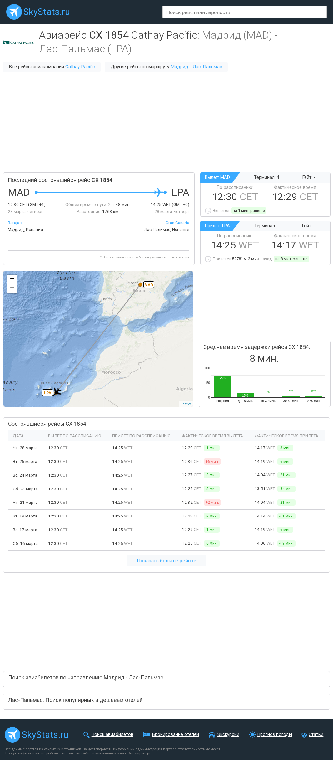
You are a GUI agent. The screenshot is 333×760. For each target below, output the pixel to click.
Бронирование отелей (175, 734)
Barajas (15, 222)
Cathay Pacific (80, 67)
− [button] (12, 288)
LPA (47, 393)
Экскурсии (228, 734)
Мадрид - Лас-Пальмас (196, 67)
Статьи (316, 734)
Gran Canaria (177, 222)
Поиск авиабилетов (112, 734)
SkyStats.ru (46, 12)
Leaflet (186, 404)
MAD (149, 285)
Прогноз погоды (274, 734)
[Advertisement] (166, 122)
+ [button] (12, 279)
